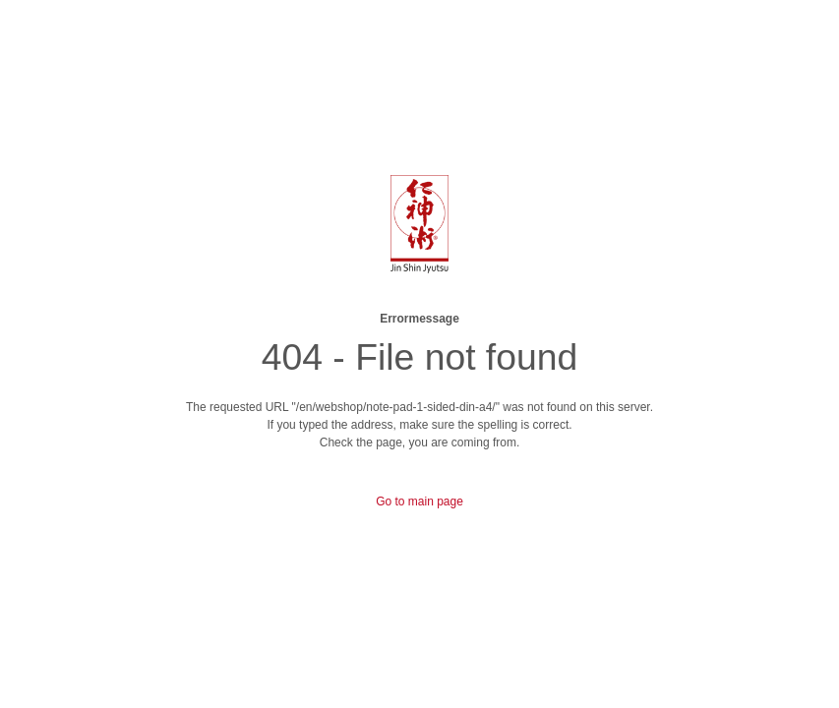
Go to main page (419, 501)
